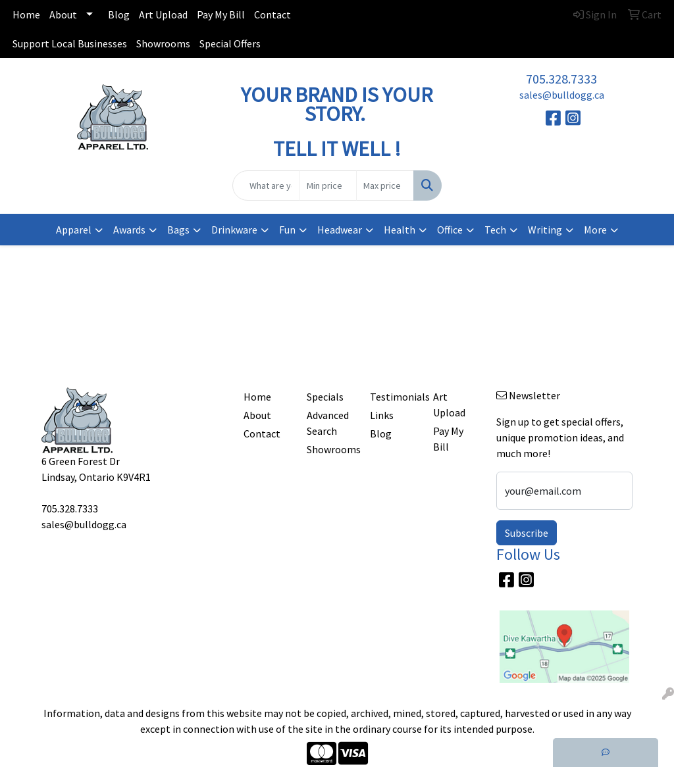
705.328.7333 (561, 78)
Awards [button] (129, 229)
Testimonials (393, 396)
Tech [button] (495, 229)
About (63, 14)
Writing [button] (545, 229)
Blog (119, 14)
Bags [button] (178, 229)
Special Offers (230, 43)
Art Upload (163, 14)
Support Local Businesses (70, 43)
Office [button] (450, 229)
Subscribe (526, 532)
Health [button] (399, 229)
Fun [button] (287, 229)
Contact (272, 14)
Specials (325, 396)
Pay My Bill (221, 14)
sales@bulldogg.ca (561, 94)
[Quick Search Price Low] (328, 185)
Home (26, 14)
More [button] (595, 229)
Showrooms (163, 43)
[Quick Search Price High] (384, 185)
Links (382, 415)
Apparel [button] (73, 229)
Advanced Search (328, 422)
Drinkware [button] (234, 229)
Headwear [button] (339, 229)
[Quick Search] (265, 185)
